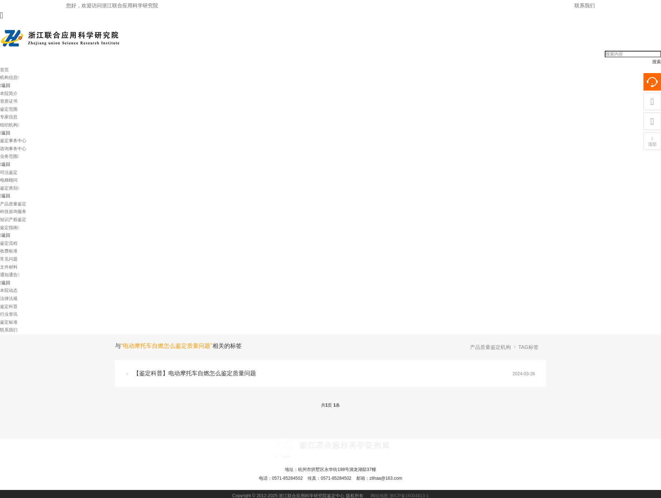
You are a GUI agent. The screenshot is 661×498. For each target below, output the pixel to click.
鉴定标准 (9, 322)
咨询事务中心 (13, 148)
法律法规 (9, 298)
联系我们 (584, 5)
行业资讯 (9, 314)
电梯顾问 (9, 180)
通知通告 (9, 274)
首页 (4, 69)
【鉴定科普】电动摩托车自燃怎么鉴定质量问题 (194, 373)
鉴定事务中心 (13, 140)
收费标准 (9, 251)
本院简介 (9, 93)
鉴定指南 (9, 227)
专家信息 (9, 116)
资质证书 (9, 101)
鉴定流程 (9, 243)
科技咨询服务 (13, 211)
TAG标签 (528, 347)
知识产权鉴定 (13, 219)
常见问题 (9, 259)
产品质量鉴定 (13, 203)
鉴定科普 (9, 306)
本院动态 (9, 290)
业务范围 (9, 156)
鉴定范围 (9, 109)
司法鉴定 (9, 172)
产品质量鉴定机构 (490, 347)
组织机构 (9, 125)
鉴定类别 (9, 188)
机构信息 (9, 77)
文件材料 (9, 267)
